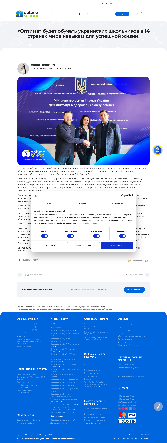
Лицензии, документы (128, 324)
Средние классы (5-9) (27, 327)
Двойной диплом (92, 414)
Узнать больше (107, 3)
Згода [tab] (48, 203)
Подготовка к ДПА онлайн (63, 331)
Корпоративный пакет (27, 374)
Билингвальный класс (94, 417)
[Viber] (134, 408)
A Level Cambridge (93, 423)
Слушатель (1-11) (24, 336)
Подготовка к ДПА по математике (60, 340)
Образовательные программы (132, 336)
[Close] (163, 2)
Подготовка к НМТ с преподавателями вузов (62, 395)
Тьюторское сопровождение (64, 404)
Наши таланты (91, 376)
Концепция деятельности (130, 330)
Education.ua (145, 435)
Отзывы (88, 379)
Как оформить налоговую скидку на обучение (95, 338)
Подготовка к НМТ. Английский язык (64, 370)
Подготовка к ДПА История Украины (62, 350)
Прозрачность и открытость (131, 333)
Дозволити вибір (83, 246)
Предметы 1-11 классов (128, 345)
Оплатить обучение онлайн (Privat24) (96, 333)
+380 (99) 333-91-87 (126, 399)
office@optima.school (128, 405)
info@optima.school (127, 402)
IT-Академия (56, 328)
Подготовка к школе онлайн (64, 420)
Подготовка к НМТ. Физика (63, 383)
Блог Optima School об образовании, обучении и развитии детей (76, 307)
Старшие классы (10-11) (27, 330)
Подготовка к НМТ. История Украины (63, 365)
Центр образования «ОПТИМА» (31, 307)
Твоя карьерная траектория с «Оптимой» (63, 400)
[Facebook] (119, 408)
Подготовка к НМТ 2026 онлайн (64, 355)
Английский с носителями (62, 412)
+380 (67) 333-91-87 (126, 396)
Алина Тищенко (43, 64)
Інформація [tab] (84, 203)
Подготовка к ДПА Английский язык (64, 345)
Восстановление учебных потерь (129, 369)
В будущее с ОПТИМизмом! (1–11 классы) (31, 378)
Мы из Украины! (24, 346)
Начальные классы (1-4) (28, 324)
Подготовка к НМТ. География (64, 380)
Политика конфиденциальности (35, 439)
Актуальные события (27, 423)
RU (146, 14)
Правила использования (63, 439)
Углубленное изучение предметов (27, 386)
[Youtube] (126, 408)
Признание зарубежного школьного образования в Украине (29, 341)
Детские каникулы (59, 423)
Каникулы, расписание (95, 362)
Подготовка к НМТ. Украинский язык (64, 390)
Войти (137, 14)
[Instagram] (123, 408)
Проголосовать (134, 289)
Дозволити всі (117, 246)
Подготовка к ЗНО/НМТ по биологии (62, 375)
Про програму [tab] (118, 203)
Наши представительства (130, 393)
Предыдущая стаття (33, 275)
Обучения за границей (95, 420)
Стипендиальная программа (131, 376)
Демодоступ (122, 14)
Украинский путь (126, 373)
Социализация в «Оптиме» (29, 420)
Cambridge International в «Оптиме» (95, 410)
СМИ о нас (123, 342)
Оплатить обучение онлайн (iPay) (96, 328)
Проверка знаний (126, 365)
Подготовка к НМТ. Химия (62, 386)
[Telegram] (130, 408)
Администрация (126, 339)
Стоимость (89, 324)
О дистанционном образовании (98, 366)
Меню (47, 13)
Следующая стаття (134, 275)
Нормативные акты (127, 327)
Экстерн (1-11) (23, 333)
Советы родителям (93, 373)
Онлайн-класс (24, 382)
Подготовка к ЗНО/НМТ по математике (62, 360)
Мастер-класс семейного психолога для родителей (62, 408)
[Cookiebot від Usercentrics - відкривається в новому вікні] (123, 195)
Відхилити (50, 246)
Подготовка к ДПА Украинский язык (64, 335)
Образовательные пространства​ (25, 391)
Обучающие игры (92, 370)
